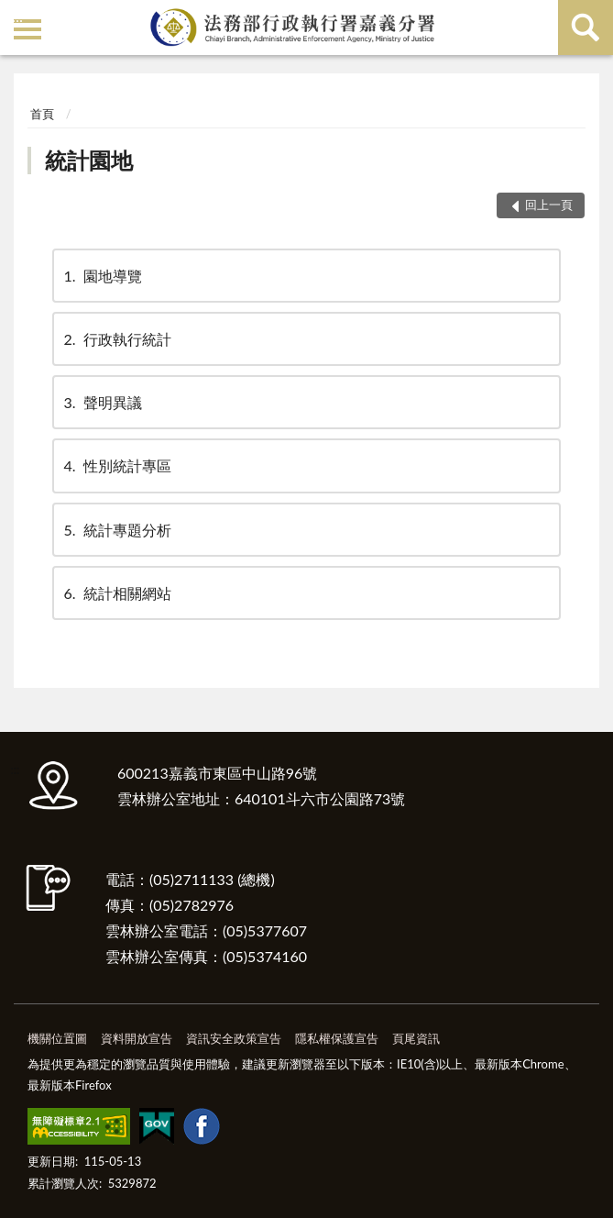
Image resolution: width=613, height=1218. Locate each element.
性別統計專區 (116, 465)
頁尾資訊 (416, 1038)
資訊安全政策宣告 (233, 1038)
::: (17, 16)
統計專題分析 (116, 529)
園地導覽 (101, 275)
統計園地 (89, 160)
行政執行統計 (116, 338)
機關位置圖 (57, 1038)
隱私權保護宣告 (336, 1038)
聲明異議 (101, 402)
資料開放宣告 (136, 1038)
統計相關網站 (116, 592)
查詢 (585, 27)
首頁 (42, 113)
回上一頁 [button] (549, 204)
